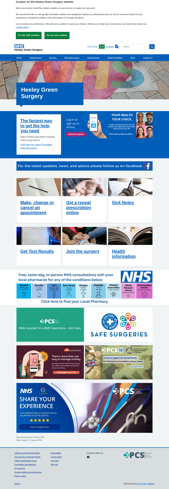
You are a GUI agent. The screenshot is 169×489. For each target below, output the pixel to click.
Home (19, 58)
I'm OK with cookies (28, 35)
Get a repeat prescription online (78, 207)
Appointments (35, 58)
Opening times (93, 58)
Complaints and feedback (25, 465)
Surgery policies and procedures (28, 472)
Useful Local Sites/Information (27, 453)
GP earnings (19, 468)
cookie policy (22, 27)
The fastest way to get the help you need (36, 126)
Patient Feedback (115, 58)
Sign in (17, 484)
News (132, 58)
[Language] (112, 46)
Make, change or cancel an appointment (37, 207)
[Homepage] (50, 47)
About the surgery (71, 58)
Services (52, 58)
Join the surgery (82, 251)
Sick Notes (123, 202)
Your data (55, 461)
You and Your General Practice (27, 457)
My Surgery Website (146, 484)
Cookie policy (56, 457)
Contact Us (147, 58)
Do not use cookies (57, 35)
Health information (124, 253)
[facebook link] (88, 457)
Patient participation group (25, 461)
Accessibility (56, 453)
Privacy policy (20, 476)
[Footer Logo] (138, 455)
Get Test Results (37, 251)
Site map (54, 465)
